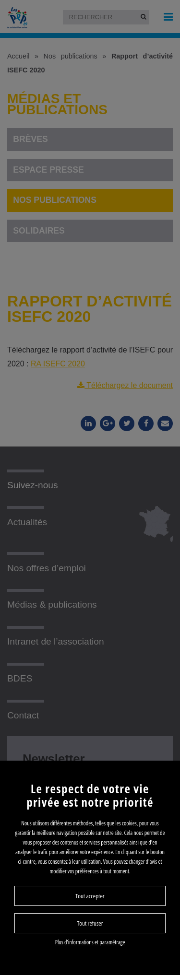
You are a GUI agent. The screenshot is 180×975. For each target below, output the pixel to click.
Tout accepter (89, 896)
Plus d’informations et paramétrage (90, 942)
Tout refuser (90, 923)
